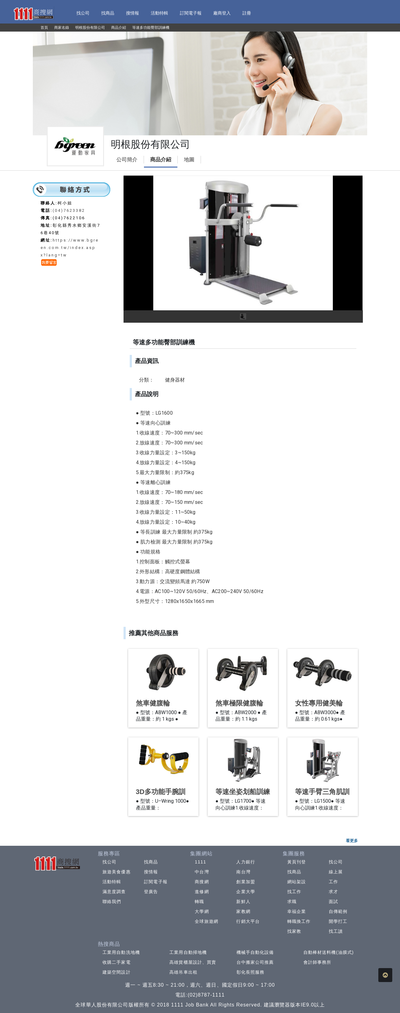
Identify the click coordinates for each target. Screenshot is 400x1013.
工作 (333, 881)
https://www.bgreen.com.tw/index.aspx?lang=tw (70, 247)
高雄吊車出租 (183, 972)
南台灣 (243, 871)
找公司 (109, 861)
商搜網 (202, 881)
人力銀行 (245, 861)
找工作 (294, 891)
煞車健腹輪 (153, 703)
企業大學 (245, 891)
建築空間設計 (116, 972)
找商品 (151, 861)
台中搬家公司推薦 (255, 962)
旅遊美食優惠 (116, 871)
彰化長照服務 (251, 972)
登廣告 (151, 891)
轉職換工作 (299, 921)
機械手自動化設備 (255, 952)
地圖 (189, 160)
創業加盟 (245, 881)
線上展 (336, 871)
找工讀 (336, 931)
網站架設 (296, 881)
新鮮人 (243, 901)
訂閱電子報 (155, 881)
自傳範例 (338, 911)
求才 (333, 891)
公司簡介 (126, 160)
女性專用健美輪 (319, 703)
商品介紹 (160, 160)
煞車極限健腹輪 (239, 703)
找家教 (294, 931)
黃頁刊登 (296, 861)
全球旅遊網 (206, 921)
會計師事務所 (317, 962)
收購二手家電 (116, 962)
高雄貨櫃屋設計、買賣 (192, 962)
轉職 (199, 901)
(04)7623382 (69, 210)
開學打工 (338, 921)
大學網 (202, 911)
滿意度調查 (114, 891)
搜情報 (151, 871)
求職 (292, 901)
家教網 (243, 911)
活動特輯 (111, 881)
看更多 (352, 840)
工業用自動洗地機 (121, 952)
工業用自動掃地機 (188, 952)
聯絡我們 (111, 901)
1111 (200, 861)
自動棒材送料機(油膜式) (328, 952)
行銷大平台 (248, 921)
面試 (333, 901)
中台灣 (202, 871)
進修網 (202, 891)
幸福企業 (296, 911)
